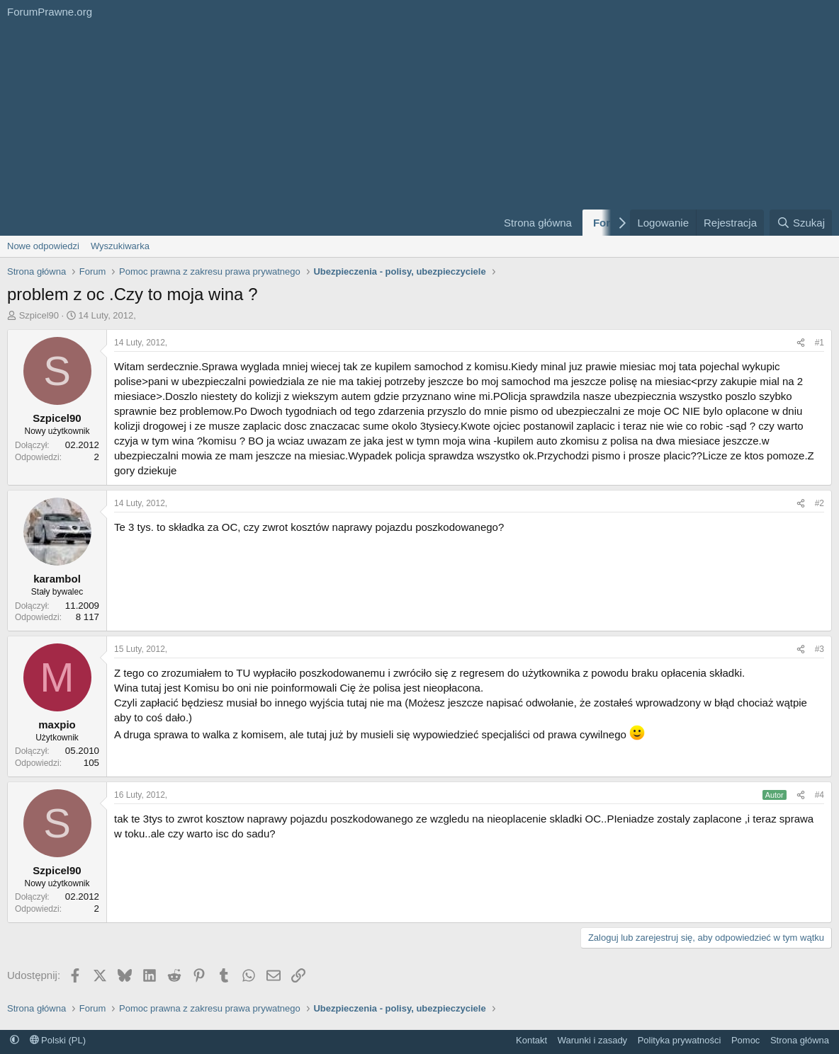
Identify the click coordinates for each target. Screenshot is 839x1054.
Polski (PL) (58, 1040)
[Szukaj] (801, 223)
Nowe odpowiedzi (43, 246)
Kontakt (531, 1040)
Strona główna (538, 223)
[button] (14, 1040)
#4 (819, 795)
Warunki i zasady (593, 1040)
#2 (819, 503)
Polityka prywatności (679, 1040)
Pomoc (745, 1040)
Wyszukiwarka (120, 246)
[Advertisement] (243, 129)
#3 (819, 649)
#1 (819, 343)
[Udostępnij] (801, 343)
